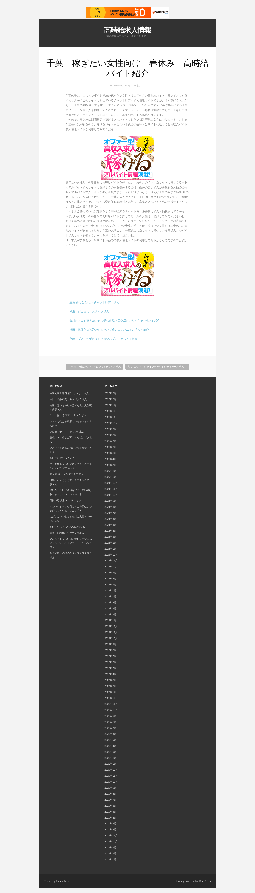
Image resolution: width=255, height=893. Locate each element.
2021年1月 (110, 763)
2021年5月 (110, 739)
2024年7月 (110, 512)
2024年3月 (110, 536)
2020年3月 (110, 823)
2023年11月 (111, 560)
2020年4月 (110, 817)
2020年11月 (111, 775)
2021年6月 (110, 733)
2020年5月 (110, 811)
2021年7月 (110, 728)
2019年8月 (110, 853)
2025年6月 (110, 447)
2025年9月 (110, 429)
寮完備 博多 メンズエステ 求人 (67, 474)
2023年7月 (110, 584)
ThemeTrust (62, 881)
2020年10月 (111, 781)
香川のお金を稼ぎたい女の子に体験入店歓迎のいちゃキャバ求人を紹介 (114, 320)
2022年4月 (110, 674)
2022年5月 (110, 668)
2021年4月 (110, 745)
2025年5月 (110, 453)
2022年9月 (110, 644)
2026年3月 (110, 393)
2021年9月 (110, 716)
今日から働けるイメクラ (63, 458)
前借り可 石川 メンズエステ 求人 (68, 526)
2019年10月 (111, 841)
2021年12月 (111, 698)
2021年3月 (110, 751)
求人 (138, 85)
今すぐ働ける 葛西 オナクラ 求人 (68, 415)
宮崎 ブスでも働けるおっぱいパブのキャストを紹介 (103, 338)
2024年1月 (110, 548)
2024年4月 (110, 530)
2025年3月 (110, 465)
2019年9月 (110, 847)
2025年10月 (111, 423)
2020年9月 (110, 787)
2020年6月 (110, 805)
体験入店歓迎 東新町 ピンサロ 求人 (69, 393)
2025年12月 (111, 411)
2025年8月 (110, 435)
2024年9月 (110, 500)
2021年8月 (110, 722)
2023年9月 (110, 572)
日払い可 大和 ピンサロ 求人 (65, 500)
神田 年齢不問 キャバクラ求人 (68, 399)
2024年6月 (110, 518)
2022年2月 (110, 686)
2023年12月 (111, 554)
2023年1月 (110, 620)
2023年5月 (110, 596)
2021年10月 (111, 710)
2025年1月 (110, 477)
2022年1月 (110, 692)
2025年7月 (110, 441)
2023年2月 (110, 614)
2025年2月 (110, 470)
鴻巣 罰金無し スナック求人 (89, 311)
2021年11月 (111, 704)
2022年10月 (111, 638)
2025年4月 (110, 459)
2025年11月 (111, 417)
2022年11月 (111, 632)
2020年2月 (110, 829)
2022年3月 (110, 680)
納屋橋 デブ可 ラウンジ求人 (67, 431)
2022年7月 (110, 656)
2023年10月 (111, 566)
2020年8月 (110, 793)
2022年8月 (110, 650)
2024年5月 (110, 524)
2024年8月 (110, 506)
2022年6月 (110, 662)
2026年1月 (110, 405)
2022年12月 (111, 626)
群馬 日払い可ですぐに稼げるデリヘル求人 (94, 366)
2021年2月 (110, 757)
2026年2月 (110, 399)
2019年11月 (111, 835)
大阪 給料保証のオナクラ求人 (67, 532)
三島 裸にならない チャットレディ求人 (94, 302)
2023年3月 (110, 608)
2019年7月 (110, 859)
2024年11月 (111, 489)
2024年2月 (110, 542)
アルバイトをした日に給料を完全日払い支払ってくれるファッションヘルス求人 (71, 543)
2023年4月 (110, 602)
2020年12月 (111, 769)
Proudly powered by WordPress (193, 881)
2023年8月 (110, 578)
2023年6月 (110, 590)
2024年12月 (111, 483)
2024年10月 (111, 495)
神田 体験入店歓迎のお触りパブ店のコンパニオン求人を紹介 (109, 329)
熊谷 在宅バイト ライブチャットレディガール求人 (157, 366)
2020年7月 (110, 799)
